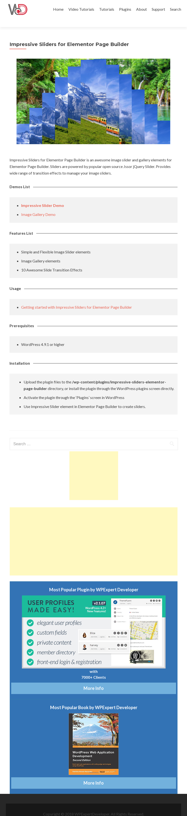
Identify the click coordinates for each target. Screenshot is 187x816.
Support (158, 9)
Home (58, 9)
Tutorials (106, 9)
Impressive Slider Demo (42, 197)
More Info (94, 679)
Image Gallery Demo (38, 206)
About (141, 9)
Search (175, 9)
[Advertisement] (93, 467)
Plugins (125, 9)
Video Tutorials (81, 9)
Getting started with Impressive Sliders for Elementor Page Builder (76, 298)
